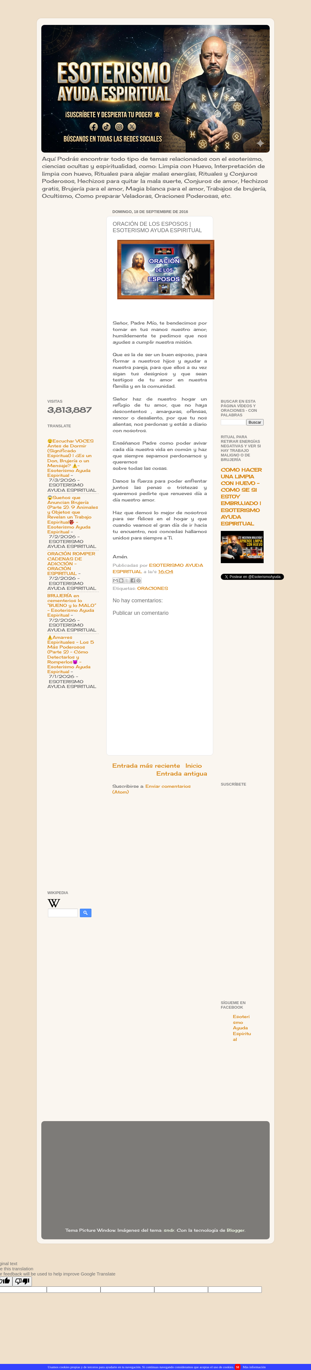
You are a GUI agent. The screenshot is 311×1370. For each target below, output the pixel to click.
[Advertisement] (73, 299)
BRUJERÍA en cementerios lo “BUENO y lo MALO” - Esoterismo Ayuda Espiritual (71, 605)
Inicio (194, 765)
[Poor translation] (22, 1281)
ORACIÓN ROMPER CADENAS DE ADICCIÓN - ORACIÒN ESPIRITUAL (71, 563)
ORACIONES (152, 588)
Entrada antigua (181, 773)
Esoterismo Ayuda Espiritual (242, 1028)
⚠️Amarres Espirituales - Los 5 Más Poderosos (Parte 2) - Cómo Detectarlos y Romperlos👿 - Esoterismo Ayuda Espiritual (70, 654)
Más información (254, 1367)
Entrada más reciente (146, 765)
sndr (169, 1230)
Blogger (235, 1230)
